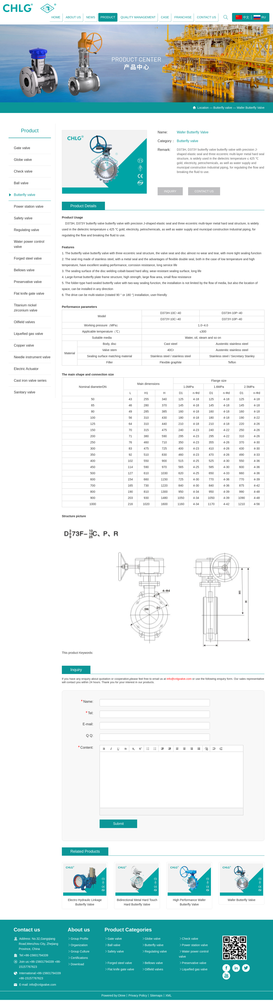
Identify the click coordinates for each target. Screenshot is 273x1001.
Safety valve (23, 219)
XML (169, 996)
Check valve (23, 172)
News (90, 17)
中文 (241, 18)
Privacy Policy (137, 996)
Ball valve (21, 184)
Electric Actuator (26, 370)
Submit (118, 824)
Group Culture (78, 952)
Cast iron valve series (30, 381)
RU (259, 18)
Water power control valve (29, 245)
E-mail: (88, 725)
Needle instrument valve (32, 358)
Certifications (78, 959)
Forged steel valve (28, 259)
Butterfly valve (222, 108)
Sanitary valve (24, 393)
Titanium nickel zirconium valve (25, 308)
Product (107, 17)
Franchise (182, 17)
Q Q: (89, 736)
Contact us (205, 17)
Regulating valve (26, 231)
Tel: (89, 713)
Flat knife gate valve (29, 294)
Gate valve (22, 149)
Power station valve (29, 207)
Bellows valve (24, 271)
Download (76, 965)
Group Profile (78, 939)
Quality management (137, 17)
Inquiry (170, 192)
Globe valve (23, 161)
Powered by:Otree (113, 996)
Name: (87, 702)
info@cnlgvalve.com (179, 679)
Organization (77, 946)
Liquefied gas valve (28, 335)
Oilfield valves (24, 323)
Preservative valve (28, 283)
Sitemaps (156, 996)
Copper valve (24, 346)
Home (55, 17)
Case (164, 17)
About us (72, 17)
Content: (85, 748)
